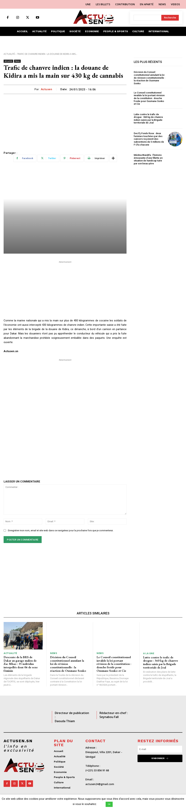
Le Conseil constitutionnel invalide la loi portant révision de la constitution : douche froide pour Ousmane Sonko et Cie (149, 98)
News (17, 61)
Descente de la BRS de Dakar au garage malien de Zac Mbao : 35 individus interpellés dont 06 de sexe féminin (21, 664)
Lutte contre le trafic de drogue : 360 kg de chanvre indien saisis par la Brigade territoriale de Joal (148, 118)
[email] (160, 749)
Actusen (46, 89)
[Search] (170, 18)
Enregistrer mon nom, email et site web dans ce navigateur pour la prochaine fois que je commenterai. (60, 530)
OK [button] (109, 804)
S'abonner (160, 758)
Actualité (9, 53)
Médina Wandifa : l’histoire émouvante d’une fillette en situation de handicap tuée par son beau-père (148, 159)
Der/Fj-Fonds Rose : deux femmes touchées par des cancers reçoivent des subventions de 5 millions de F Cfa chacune (149, 139)
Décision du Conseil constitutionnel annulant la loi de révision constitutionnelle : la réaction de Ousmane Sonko (149, 78)
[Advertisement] (65, 121)
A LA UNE (148, 653)
